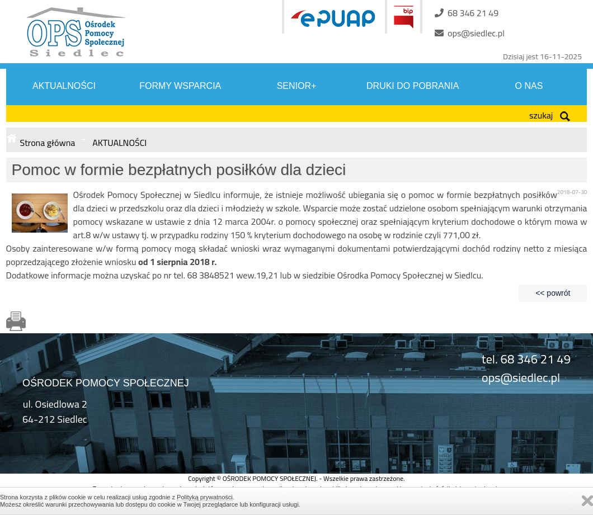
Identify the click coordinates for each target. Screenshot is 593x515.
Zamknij (587, 500)
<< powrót (552, 293)
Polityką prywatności (205, 497)
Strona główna (48, 142)
